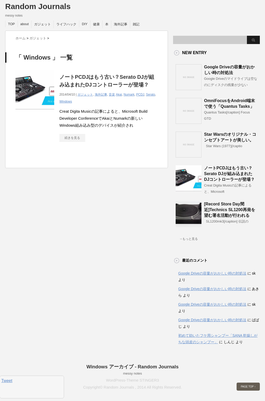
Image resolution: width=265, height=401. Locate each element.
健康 (96, 24)
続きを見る (72, 138)
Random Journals (38, 6)
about (24, 24)
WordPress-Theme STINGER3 (132, 380)
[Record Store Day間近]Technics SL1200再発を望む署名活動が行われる (229, 210)
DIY (85, 24)
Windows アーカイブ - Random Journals (133, 366)
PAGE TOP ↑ (248, 386)
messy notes (132, 373)
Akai (119, 94)
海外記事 (120, 24)
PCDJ (140, 94)
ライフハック (66, 24)
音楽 (112, 94)
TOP (11, 24)
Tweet (6, 380)
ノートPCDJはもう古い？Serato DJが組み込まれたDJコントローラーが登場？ (229, 174)
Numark (129, 94)
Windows (65, 101)
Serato (150, 94)
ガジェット (42, 24)
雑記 (136, 24)
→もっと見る (188, 239)
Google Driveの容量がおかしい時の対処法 (212, 273)
